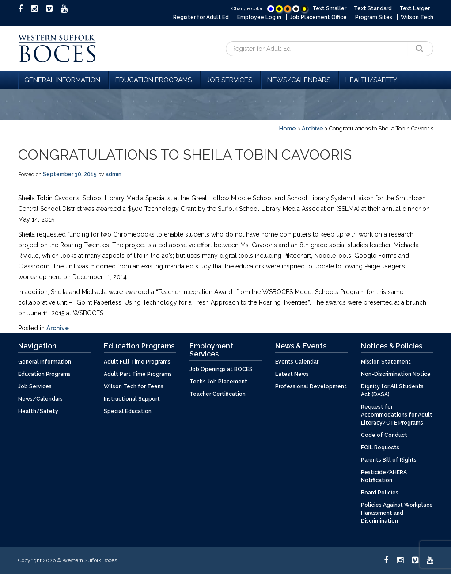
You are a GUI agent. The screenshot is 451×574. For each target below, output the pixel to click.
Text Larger (414, 8)
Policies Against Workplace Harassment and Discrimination (397, 513)
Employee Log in (259, 17)
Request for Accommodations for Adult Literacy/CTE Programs (396, 415)
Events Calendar (296, 362)
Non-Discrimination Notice (396, 374)
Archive (312, 128)
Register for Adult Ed (201, 17)
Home (287, 128)
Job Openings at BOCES (221, 369)
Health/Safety (371, 80)
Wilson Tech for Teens (133, 386)
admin (113, 174)
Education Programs (154, 80)
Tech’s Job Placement (218, 382)
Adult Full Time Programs (137, 362)
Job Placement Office (318, 17)
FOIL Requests (380, 447)
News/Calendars (300, 80)
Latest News (292, 374)
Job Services (231, 80)
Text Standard (373, 8)
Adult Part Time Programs (138, 374)
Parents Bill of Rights (389, 460)
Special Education (128, 411)
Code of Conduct (384, 435)
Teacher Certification (217, 394)
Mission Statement (386, 362)
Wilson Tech (417, 17)
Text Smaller (329, 8)
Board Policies (379, 493)
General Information (63, 80)
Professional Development (311, 386)
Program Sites (373, 17)
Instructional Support (132, 399)
